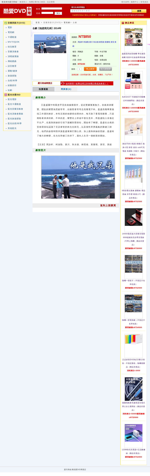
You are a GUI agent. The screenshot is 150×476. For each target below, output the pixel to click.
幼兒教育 (12, 47)
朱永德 (96, 42)
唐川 (91, 42)
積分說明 (125, 2)
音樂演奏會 (13, 51)
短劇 (10, 90)
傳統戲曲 (12, 61)
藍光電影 (12, 99)
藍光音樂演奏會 (15, 109)
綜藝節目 (12, 85)
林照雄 (101, 42)
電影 (10, 27)
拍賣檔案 (43, 89)
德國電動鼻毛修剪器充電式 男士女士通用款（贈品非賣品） (133, 406)
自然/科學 (12, 80)
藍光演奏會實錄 (15, 114)
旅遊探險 (12, 76)
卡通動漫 (12, 37)
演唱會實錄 (13, 56)
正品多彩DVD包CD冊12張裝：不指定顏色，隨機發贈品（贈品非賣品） (133, 363)
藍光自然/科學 (15, 123)
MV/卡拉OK (13, 42)
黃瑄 (112, 42)
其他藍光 (12, 128)
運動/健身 (12, 71)
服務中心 (135, 2)
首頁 (38, 23)
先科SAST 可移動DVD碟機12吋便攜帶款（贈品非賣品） (133, 100)
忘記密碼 (51, 2)
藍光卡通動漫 (14, 104)
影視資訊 (144, 2)
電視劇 (11, 32)
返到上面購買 (108, 205)
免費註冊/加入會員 (37, 2)
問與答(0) (66, 89)
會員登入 (23, 2)
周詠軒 (80, 42)
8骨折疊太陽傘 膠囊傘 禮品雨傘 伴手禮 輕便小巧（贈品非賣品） (133, 194)
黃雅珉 (107, 42)
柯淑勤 (86, 42)
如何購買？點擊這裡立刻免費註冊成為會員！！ (87, 83)
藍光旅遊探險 (14, 118)
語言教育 (12, 66)
